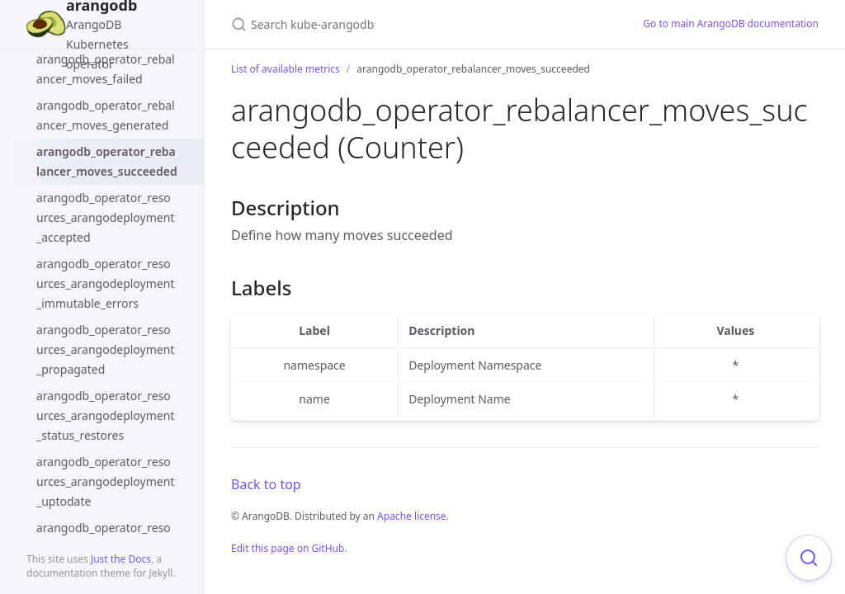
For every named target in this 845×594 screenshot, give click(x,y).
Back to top (266, 484)
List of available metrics (285, 69)
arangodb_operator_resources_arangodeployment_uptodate (105, 481)
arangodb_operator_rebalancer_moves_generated (105, 115)
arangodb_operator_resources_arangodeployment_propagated (105, 349)
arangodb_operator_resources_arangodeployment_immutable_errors (105, 283)
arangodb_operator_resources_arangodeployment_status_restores (105, 415)
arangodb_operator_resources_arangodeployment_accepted (105, 217)
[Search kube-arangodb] (417, 24)
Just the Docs (121, 559)
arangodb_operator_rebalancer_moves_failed (105, 69)
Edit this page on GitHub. (289, 548)
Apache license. (413, 516)
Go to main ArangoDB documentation (731, 23)
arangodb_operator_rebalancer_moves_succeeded (106, 161)
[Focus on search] (809, 558)
